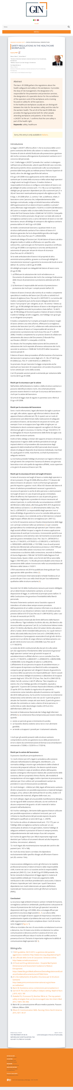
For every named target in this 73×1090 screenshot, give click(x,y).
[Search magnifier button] (68, 26)
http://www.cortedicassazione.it (25, 960)
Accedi (36, 23)
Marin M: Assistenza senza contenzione (28, 988)
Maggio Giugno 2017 (17, 42)
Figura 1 (26, 924)
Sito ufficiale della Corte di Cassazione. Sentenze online (34, 957)
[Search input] (35, 26)
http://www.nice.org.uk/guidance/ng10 (45, 955)
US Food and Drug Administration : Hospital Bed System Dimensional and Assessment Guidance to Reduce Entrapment (35, 966)
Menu (36, 32)
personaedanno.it (51, 988)
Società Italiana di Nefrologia (24, 1080)
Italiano (45, 135)
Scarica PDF (14, 53)
